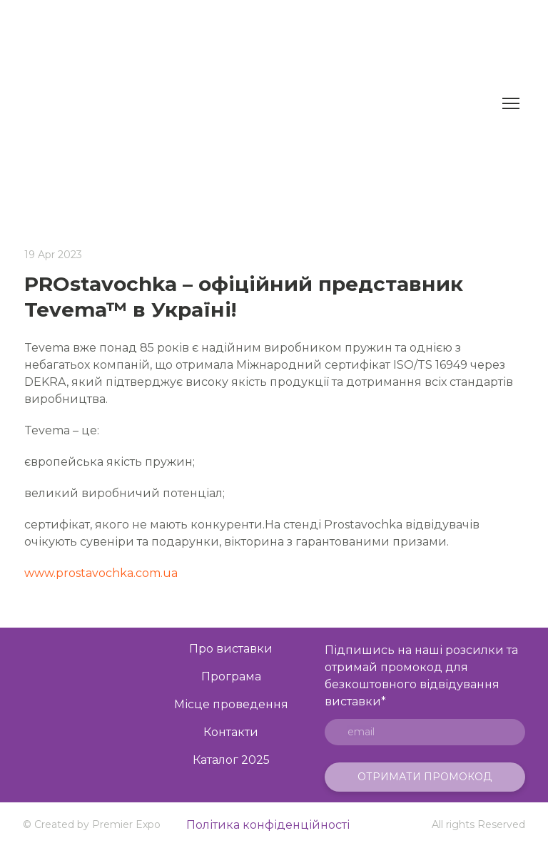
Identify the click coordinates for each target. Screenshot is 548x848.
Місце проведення (231, 704)
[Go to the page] (80, 662)
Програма (231, 676)
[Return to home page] (258, 103)
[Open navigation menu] (511, 103)
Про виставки (231, 648)
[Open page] (80, 724)
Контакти (230, 732)
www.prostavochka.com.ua (101, 573)
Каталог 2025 (231, 760)
